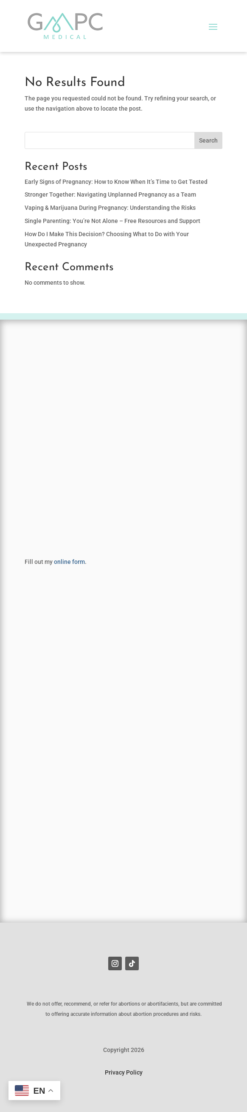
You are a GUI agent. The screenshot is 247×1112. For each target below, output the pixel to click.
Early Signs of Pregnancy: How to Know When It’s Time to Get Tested (116, 181)
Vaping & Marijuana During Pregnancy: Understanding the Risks (110, 207)
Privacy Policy (124, 1072)
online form (69, 561)
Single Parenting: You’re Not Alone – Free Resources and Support (112, 220)
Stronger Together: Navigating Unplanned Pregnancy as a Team (110, 194)
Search (208, 140)
